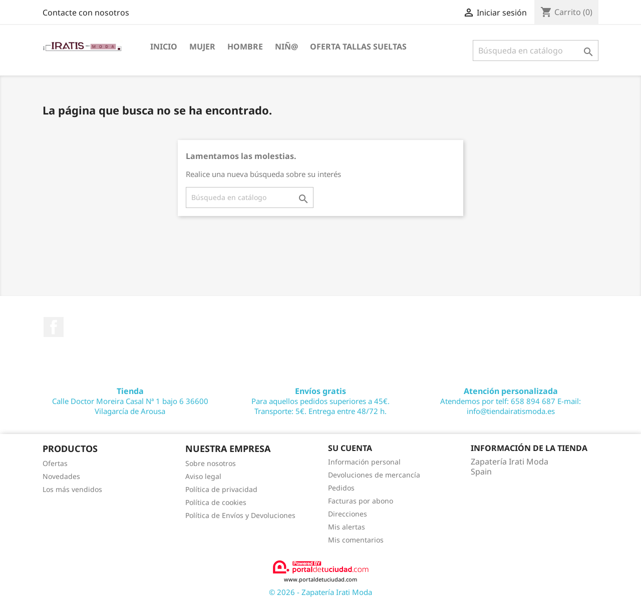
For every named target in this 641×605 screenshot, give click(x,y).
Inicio (163, 46)
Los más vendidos (72, 489)
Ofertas (55, 463)
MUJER (202, 46)
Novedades (61, 476)
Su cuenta (350, 448)
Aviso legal (203, 476)
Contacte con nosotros (86, 12)
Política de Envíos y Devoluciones (240, 515)
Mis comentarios (356, 539)
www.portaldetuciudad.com (320, 571)
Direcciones (347, 513)
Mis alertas (346, 527)
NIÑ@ (286, 46)
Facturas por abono (360, 501)
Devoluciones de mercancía (374, 475)
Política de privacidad (221, 489)
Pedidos (341, 487)
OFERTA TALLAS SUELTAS (358, 46)
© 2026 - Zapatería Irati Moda (320, 592)
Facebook (54, 327)
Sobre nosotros (210, 463)
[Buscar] (535, 50)
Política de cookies (215, 502)
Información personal (364, 461)
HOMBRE (245, 46)
